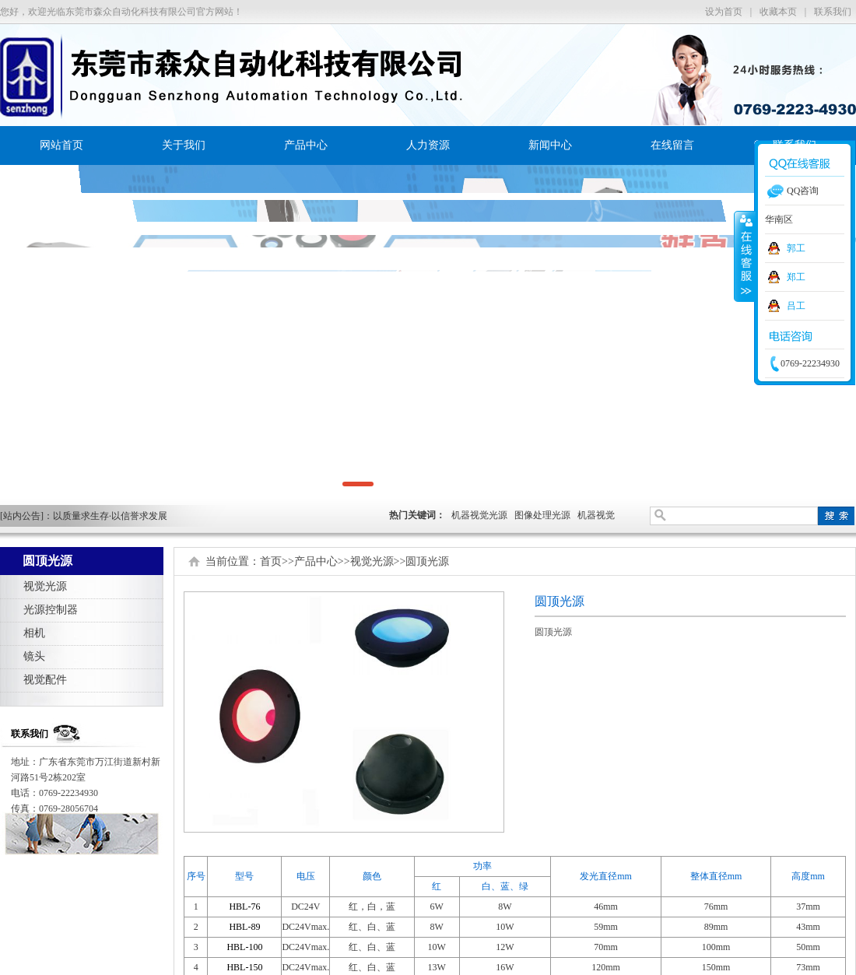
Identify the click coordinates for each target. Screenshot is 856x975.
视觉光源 (45, 586)
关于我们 (183, 145)
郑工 (796, 277)
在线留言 (672, 145)
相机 (34, 633)
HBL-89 (244, 926)
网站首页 (61, 145)
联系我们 (832, 11)
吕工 (796, 305)
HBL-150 (244, 967)
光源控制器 (50, 610)
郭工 (796, 248)
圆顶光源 (427, 561)
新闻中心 (550, 145)
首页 (271, 561)
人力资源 (428, 145)
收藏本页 (778, 11)
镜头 (34, 656)
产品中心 (306, 145)
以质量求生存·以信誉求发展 (110, 515)
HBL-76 (244, 906)
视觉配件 (45, 680)
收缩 (745, 256)
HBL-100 (244, 947)
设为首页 (723, 11)
